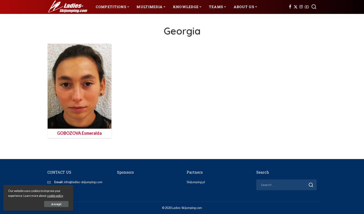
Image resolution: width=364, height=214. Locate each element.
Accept (56, 204)
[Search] (314, 7)
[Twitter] (296, 7)
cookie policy (55, 196)
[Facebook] (290, 7)
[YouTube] (307, 7)
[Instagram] (301, 7)
